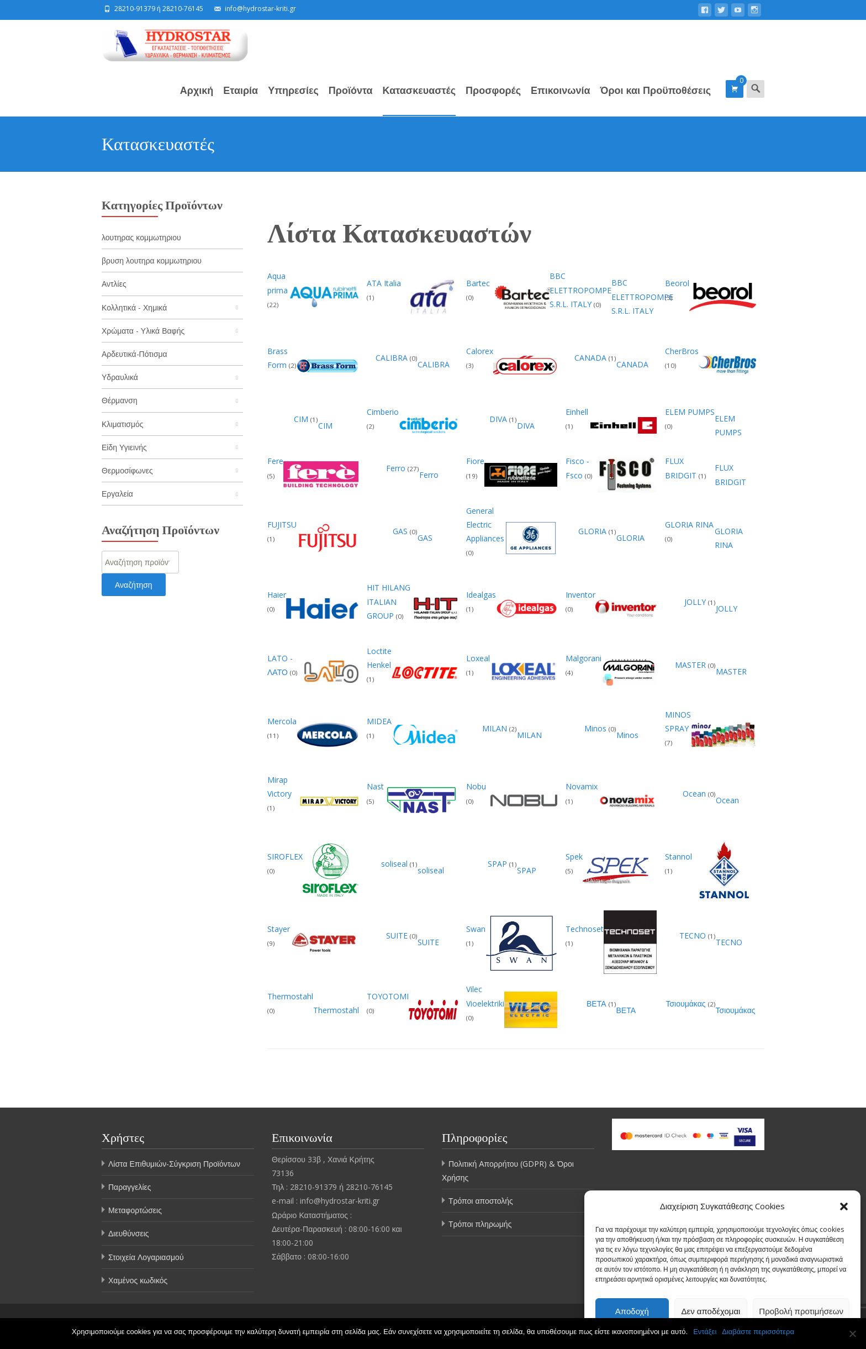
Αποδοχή (632, 1310)
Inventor (580, 594)
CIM (302, 419)
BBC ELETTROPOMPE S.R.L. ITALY (580, 290)
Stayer (278, 929)
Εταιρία (240, 99)
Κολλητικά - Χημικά (134, 307)
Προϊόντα (351, 99)
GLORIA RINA (689, 524)
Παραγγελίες (129, 1187)
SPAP (498, 863)
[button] (843, 1206)
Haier (276, 594)
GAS (401, 531)
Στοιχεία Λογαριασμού (146, 1257)
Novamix (582, 786)
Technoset (585, 929)
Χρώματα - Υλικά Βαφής (143, 330)
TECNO (693, 935)
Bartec (478, 283)
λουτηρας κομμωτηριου (141, 237)
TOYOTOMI (388, 996)
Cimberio (383, 412)
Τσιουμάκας (686, 1003)
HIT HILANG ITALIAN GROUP (388, 601)
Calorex (479, 351)
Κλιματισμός (123, 424)
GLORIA (593, 531)
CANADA (591, 357)
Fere (275, 461)
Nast (375, 786)
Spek (574, 856)
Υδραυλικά (120, 377)
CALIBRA (393, 357)
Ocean (695, 793)
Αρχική (197, 99)
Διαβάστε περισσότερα (758, 1331)
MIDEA (379, 721)
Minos (596, 728)
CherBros (682, 351)
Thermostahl (290, 996)
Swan (475, 929)
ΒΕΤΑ (598, 1003)
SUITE (398, 935)
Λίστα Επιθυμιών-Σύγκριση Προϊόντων (174, 1163)
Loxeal (478, 658)
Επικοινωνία (560, 99)
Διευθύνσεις (128, 1233)
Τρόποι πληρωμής (479, 1224)
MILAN (495, 728)
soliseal (395, 863)
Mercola (282, 721)
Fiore (475, 461)
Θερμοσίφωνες (127, 470)
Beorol (677, 283)
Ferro (397, 468)
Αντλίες (114, 283)
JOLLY (696, 602)
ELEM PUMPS (690, 412)
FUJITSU (282, 524)
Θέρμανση (120, 400)
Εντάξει (704, 1331)
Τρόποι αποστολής (480, 1200)
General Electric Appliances (485, 524)
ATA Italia (384, 283)
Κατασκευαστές (419, 99)
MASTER (691, 665)
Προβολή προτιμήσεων (801, 1310)
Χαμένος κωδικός (137, 1280)
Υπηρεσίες (293, 99)
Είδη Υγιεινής (124, 447)
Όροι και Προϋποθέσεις (655, 99)
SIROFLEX (285, 856)
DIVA (499, 419)
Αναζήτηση (133, 584)
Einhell (577, 412)
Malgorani (583, 658)
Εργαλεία (117, 493)
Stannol (678, 856)
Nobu (476, 786)
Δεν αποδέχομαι (711, 1310)
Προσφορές (493, 99)
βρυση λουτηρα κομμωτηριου (152, 260)
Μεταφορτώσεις (135, 1210)
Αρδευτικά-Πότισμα (134, 354)
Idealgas (481, 594)
